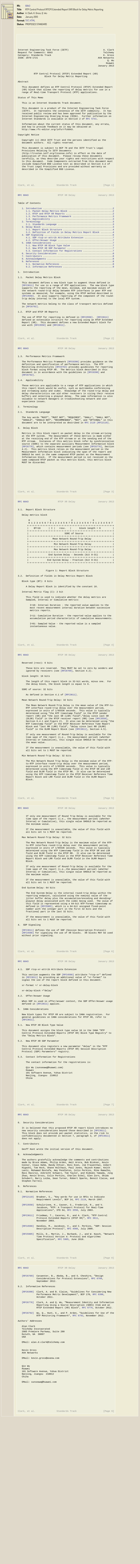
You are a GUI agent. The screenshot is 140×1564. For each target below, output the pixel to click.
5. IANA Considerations (36, 265)
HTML (32, 20)
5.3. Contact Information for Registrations (53, 274)
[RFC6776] (28, 490)
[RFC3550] (28, 324)
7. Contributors (32, 279)
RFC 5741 (90, 128)
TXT (27, 20)
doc (5, 8)
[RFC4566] (28, 1028)
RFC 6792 (77, 1451)
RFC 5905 (62, 1367)
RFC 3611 (91, 1343)
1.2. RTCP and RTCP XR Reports (45, 232)
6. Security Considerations (39, 277)
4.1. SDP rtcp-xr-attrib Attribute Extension (54, 259)
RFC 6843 (10, 16)
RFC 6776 (86, 1442)
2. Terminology (31, 241)
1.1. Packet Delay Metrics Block (46, 229)
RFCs (8, 11)
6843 (27, 5)
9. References (30, 285)
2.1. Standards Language (41, 244)
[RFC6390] (72, 396)
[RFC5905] (46, 999)
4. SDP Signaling (32, 256)
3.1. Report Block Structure (43, 250)
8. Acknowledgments (33, 282)
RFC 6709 (95, 1410)
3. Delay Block (31, 247)
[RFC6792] (32, 335)
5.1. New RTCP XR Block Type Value (47, 268)
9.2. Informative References (43, 291)
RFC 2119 (89, 464)
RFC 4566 (72, 1355)
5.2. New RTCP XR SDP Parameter (45, 271)
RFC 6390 (97, 1427)
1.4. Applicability (37, 238)
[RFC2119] (101, 464)
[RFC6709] (66, 738)
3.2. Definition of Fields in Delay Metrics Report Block (62, 253)
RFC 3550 (72, 1335)
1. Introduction (32, 226)
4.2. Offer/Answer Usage (41, 262)
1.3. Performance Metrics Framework (48, 235)
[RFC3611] (28, 312)
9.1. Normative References (42, 288)
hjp (3, 5)
